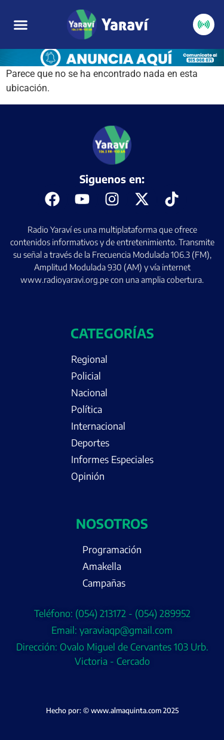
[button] (21, 24)
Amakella (101, 566)
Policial (86, 376)
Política (86, 409)
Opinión (88, 476)
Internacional (98, 426)
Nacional (89, 393)
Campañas (103, 583)
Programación (112, 550)
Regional (89, 359)
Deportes (90, 443)
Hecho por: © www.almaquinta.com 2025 (112, 710)
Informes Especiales (112, 459)
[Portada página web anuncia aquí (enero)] (112, 63)
